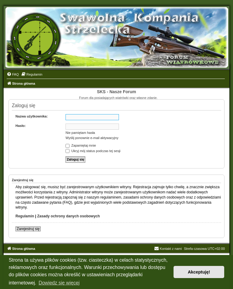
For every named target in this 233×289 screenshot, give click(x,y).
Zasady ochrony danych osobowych (68, 216)
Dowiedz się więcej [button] (59, 282)
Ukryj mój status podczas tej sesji (93, 151)
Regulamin (24, 216)
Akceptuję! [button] (199, 272)
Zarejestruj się (28, 229)
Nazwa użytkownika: (31, 116)
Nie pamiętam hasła (80, 132)
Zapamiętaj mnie (81, 145)
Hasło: (20, 125)
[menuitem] (13, 74)
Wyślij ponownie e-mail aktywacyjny (92, 138)
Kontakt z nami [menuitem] (168, 248)
